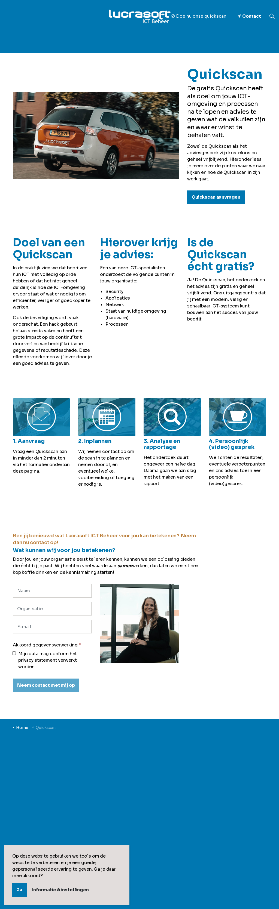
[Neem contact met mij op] (46, 685)
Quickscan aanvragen (215, 197)
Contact (249, 16)
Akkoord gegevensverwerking (47, 645)
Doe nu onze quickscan (198, 16)
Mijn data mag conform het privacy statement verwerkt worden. (45, 660)
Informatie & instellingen (60, 889)
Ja (19, 889)
